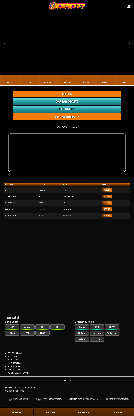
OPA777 (67, 380)
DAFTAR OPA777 (67, 101)
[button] (5, 43)
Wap (74, 126)
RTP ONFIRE (67, 109)
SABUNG (105, 83)
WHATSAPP (83, 413)
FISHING (86, 83)
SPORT (67, 83)
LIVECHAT (117, 413)
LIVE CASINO (48, 83)
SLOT (29, 83)
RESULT (107, 190)
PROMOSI (50, 413)
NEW (124, 83)
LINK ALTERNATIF (67, 116)
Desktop (62, 126)
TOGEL (9, 83)
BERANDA (16, 413)
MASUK (67, 93)
